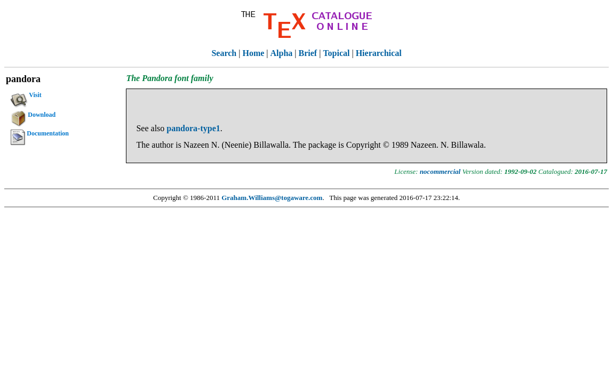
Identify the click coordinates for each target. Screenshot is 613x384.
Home (253, 53)
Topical (336, 53)
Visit (26, 96)
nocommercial (440, 171)
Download (33, 116)
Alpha (281, 53)
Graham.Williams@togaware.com (271, 198)
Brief (308, 53)
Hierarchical (379, 53)
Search (223, 53)
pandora (23, 79)
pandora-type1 (193, 128)
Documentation (40, 135)
